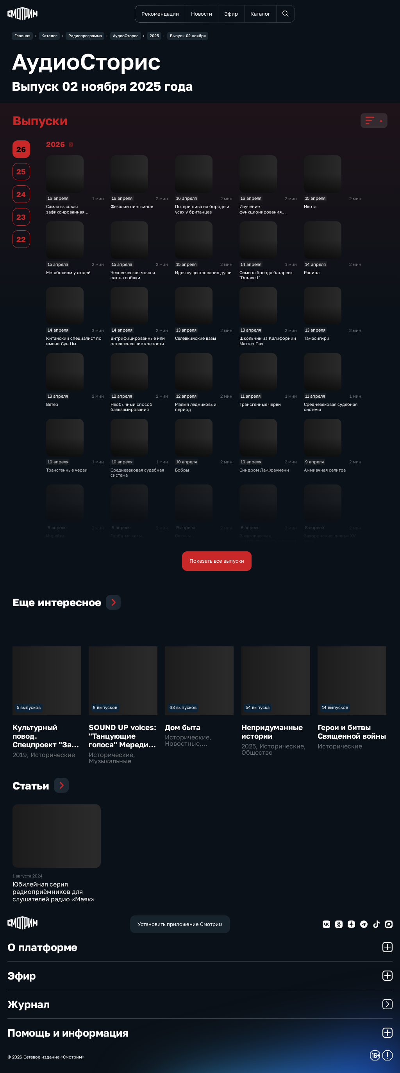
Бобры (182, 469)
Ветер (52, 404)
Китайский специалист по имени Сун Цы (74, 341)
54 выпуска (258, 707)
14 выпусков (335, 707)
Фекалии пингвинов (132, 206)
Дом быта (182, 727)
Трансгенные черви (260, 404)
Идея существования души (203, 272)
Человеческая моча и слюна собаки (133, 275)
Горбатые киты (126, 535)
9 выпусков (105, 707)
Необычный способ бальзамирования (131, 407)
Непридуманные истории (272, 731)
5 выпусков (29, 707)
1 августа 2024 (27, 875)
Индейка (55, 535)
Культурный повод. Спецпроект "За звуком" (41, 740)
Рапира (312, 272)
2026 (71, 144)
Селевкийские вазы (195, 338)
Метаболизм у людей (68, 272)
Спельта (183, 535)
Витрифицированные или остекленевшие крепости (138, 341)
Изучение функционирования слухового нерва (260, 211)
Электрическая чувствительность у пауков (267, 538)
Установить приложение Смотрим (180, 924)
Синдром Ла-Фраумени (264, 469)
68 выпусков (183, 707)
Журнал (200, 1004)
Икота (310, 206)
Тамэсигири (316, 338)
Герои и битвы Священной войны (352, 731)
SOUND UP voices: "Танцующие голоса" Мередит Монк (122, 740)
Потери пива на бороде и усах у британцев (202, 209)
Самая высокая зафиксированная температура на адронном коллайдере (74, 214)
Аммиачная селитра (325, 469)
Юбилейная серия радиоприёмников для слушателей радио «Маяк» (53, 891)
